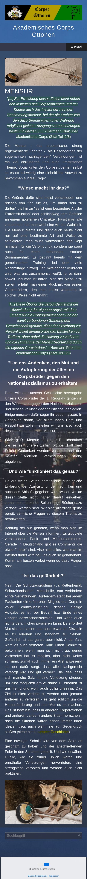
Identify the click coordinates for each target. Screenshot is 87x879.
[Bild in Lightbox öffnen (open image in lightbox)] (43, 72)
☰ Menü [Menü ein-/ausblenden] (76, 46)
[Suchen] (79, 835)
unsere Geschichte (53, 732)
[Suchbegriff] (43, 835)
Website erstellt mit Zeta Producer (43, 859)
